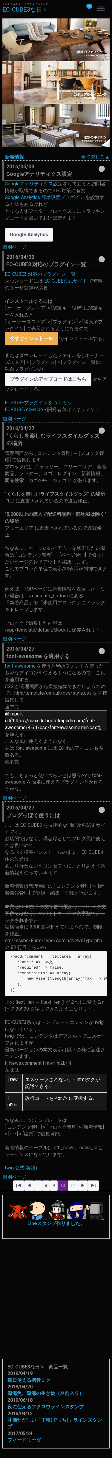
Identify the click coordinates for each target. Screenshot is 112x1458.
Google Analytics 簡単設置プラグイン (44, 197)
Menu (102, 6)
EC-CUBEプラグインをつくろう (38, 402)
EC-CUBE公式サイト (65, 281)
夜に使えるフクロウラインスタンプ (45, 1407)
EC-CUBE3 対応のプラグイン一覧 (40, 274)
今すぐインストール (31, 338)
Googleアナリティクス (29, 184)
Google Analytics (29, 234)
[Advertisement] (56, 1294)
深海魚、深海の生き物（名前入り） (45, 1393)
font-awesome (20, 666)
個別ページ (14, 247)
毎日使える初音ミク (28, 1380)
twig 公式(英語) (21, 1168)
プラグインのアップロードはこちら (48, 379)
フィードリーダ (24, 1440)
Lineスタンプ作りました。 (56, 1213)
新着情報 (14, 157)
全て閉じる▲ (95, 157)
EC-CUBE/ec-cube (24, 409)
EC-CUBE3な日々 (25, 9)
